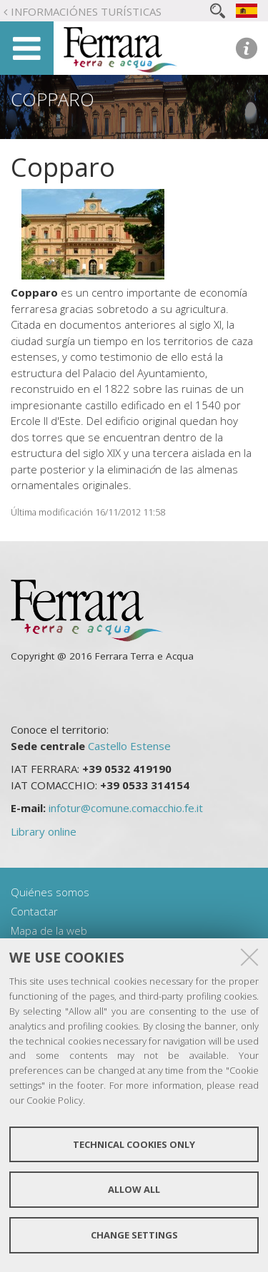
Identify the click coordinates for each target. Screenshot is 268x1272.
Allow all (134, 1189)
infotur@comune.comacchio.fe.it (126, 808)
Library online (43, 831)
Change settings (134, 1235)
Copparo (52, 99)
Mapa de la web (49, 930)
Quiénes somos (50, 892)
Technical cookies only (134, 1144)
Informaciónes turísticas (86, 11)
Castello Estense (129, 746)
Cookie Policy (54, 1100)
